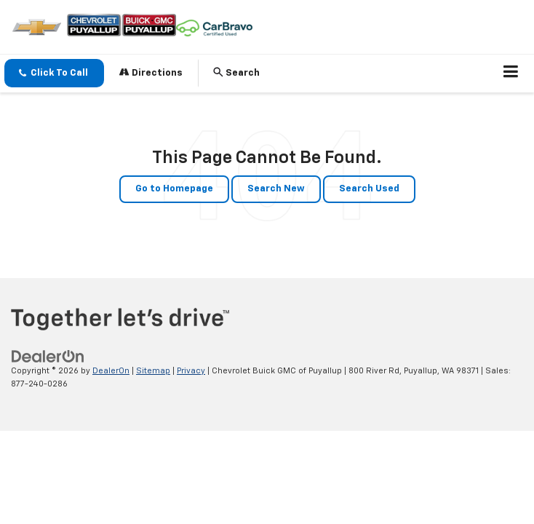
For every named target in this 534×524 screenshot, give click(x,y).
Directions (151, 72)
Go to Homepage (174, 189)
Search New (276, 189)
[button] (54, 73)
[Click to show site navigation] (511, 73)
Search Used (369, 189)
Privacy (191, 371)
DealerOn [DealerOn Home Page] (110, 371)
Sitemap (153, 371)
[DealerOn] (48, 356)
